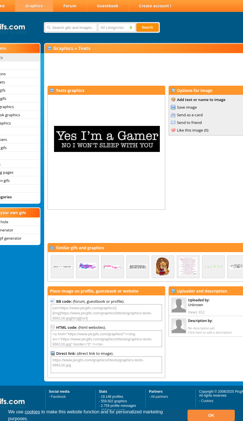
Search (147, 27)
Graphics (34, 5)
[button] (30, 419)
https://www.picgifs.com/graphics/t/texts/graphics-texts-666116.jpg (106, 364)
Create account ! (155, 5)
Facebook (58, 397)
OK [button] (211, 415)
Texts (84, 48)
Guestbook (108, 5)
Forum (69, 5)
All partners (159, 397)
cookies (32, 411)
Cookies (207, 401)
